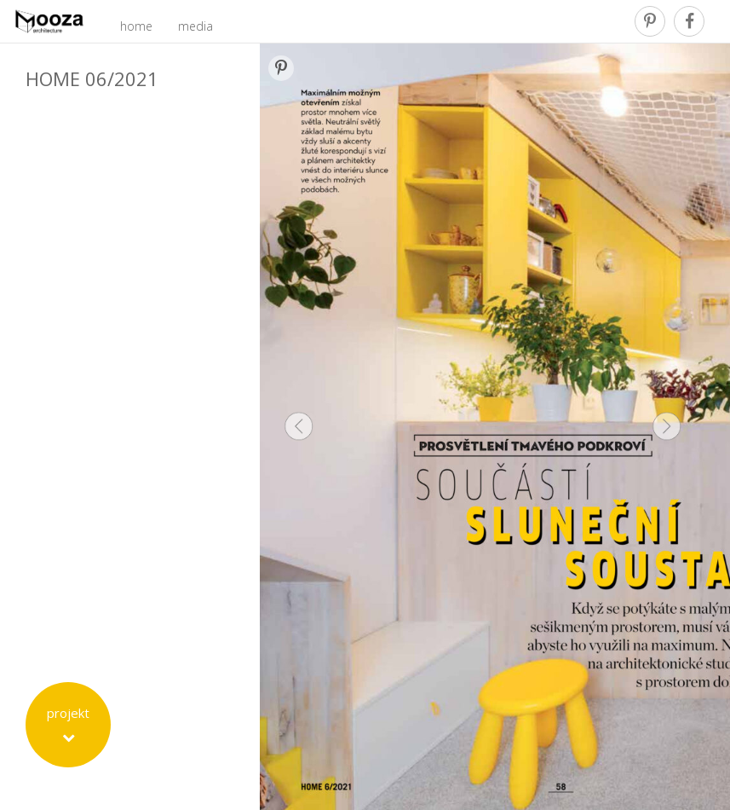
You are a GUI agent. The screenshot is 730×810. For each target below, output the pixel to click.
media (195, 26)
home (136, 26)
